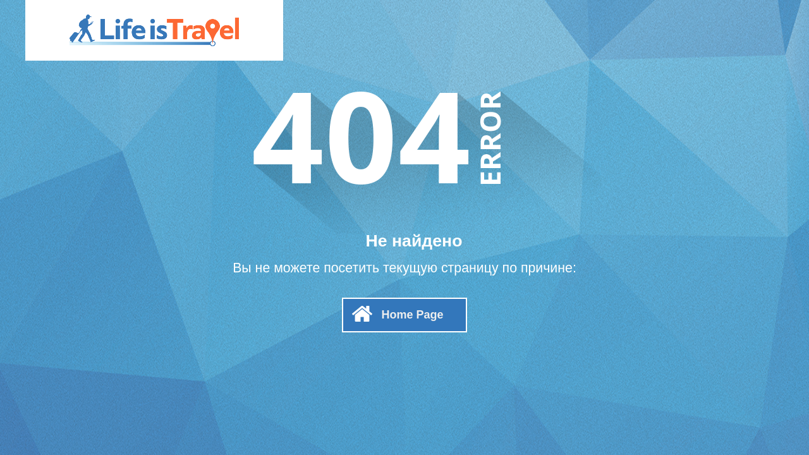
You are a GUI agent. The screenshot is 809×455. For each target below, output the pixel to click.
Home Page (412, 314)
